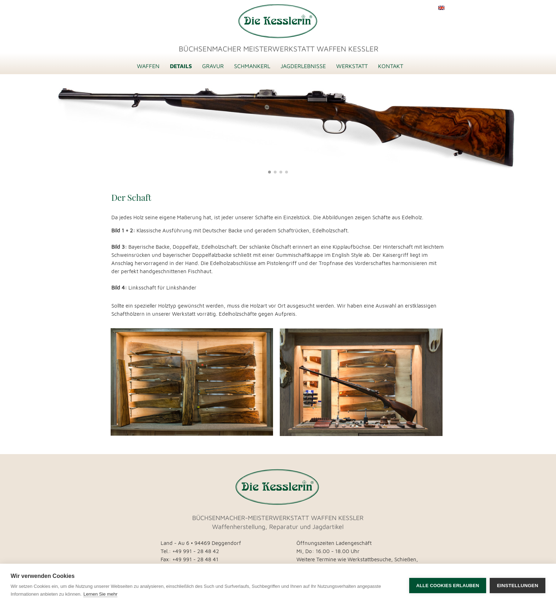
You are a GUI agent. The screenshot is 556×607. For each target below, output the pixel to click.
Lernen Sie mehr (100, 594)
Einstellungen (517, 585)
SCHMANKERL (252, 66)
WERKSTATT (352, 66)
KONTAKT (390, 66)
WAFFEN (148, 66)
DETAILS (181, 66)
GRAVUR (213, 66)
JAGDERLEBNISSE (303, 66)
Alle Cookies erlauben (447, 585)
